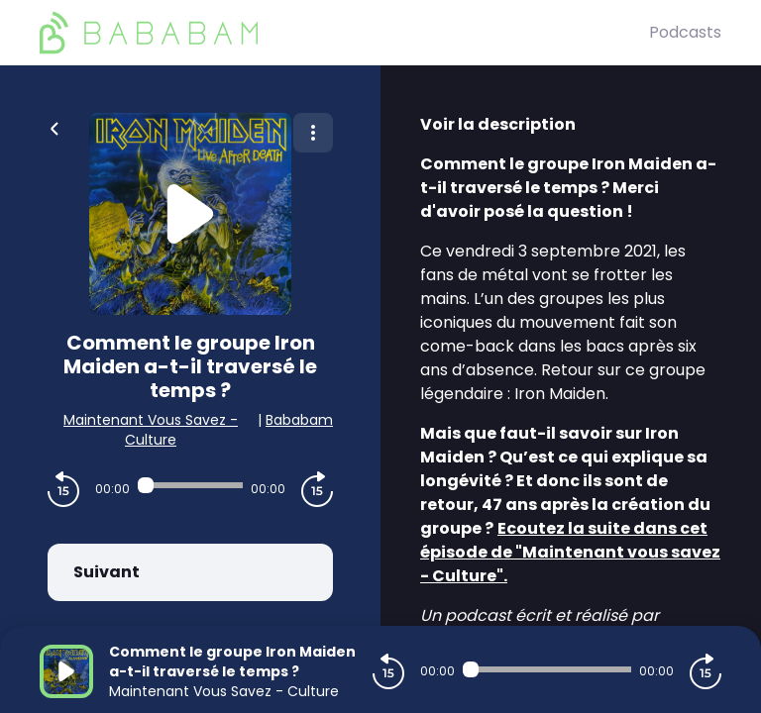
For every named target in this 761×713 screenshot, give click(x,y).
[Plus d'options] (313, 133)
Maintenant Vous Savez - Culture (150, 430)
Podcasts (685, 32)
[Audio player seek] (190, 485)
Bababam (299, 420)
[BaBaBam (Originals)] (344, 32)
